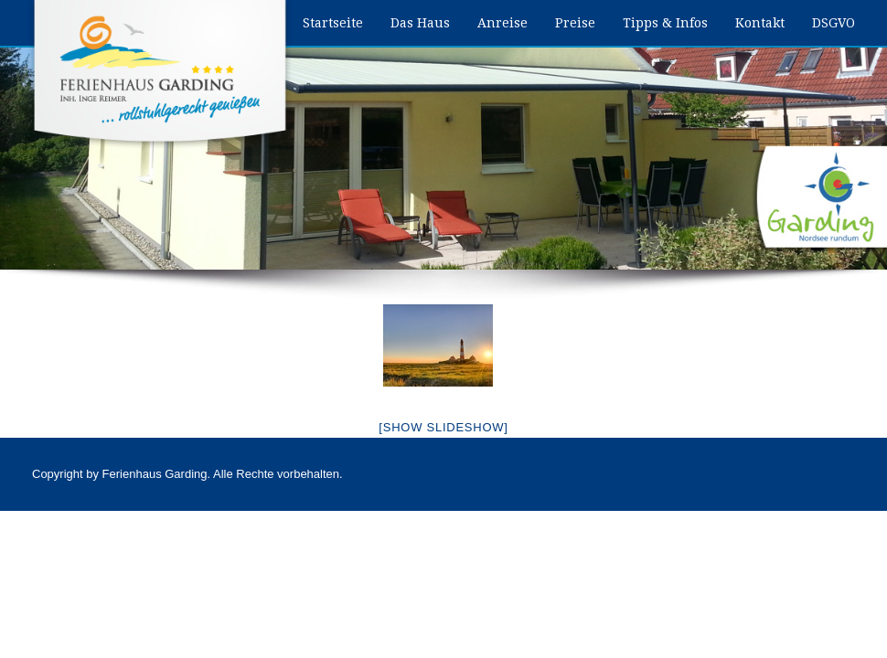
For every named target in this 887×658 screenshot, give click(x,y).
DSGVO (833, 23)
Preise (575, 23)
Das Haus (420, 23)
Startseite (333, 23)
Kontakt (760, 23)
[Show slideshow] (443, 427)
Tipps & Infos (665, 23)
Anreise (502, 23)
